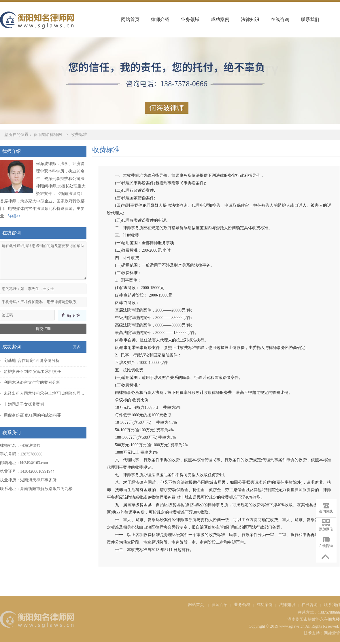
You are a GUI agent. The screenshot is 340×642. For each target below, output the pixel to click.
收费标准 (79, 134)
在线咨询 (280, 19)
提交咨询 (43, 328)
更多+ (77, 347)
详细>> (14, 216)
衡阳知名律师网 (48, 134)
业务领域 (190, 19)
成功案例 (220, 19)
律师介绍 (160, 19)
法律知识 (250, 19)
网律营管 (332, 633)
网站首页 (130, 19)
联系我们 (310, 19)
